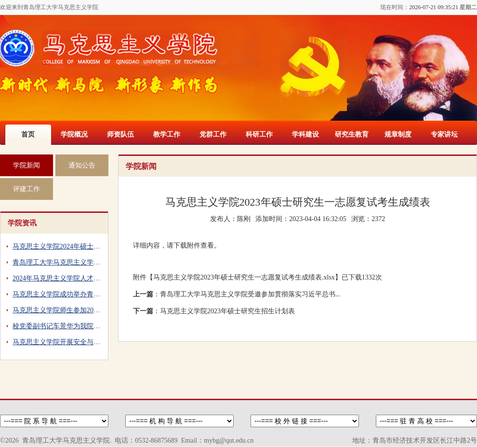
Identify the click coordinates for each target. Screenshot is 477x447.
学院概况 (74, 134)
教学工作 (166, 134)
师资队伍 (120, 134)
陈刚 (244, 219)
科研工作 (259, 134)
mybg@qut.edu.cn (228, 440)
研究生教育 (352, 134)
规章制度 (397, 134)
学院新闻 (26, 165)
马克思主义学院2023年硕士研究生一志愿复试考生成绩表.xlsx (244, 277)
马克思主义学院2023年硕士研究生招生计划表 (227, 311)
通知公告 (81, 165)
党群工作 (212, 134)
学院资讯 (22, 223)
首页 (28, 134)
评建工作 (26, 189)
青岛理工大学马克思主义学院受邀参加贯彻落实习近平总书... (250, 294)
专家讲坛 (444, 134)
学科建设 (305, 134)
